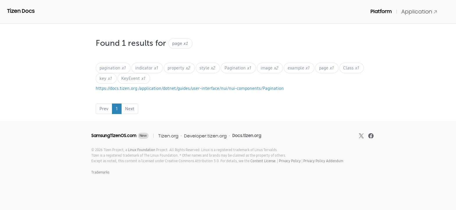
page (326, 68)
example (298, 68)
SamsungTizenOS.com (113, 135)
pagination (112, 68)
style (207, 68)
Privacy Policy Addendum (323, 160)
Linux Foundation (141, 149)
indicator (146, 68)
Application (419, 11)
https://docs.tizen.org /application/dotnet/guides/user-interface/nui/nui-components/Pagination (190, 88)
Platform (381, 11)
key (105, 78)
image (269, 68)
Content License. (263, 160)
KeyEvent (133, 78)
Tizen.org (168, 136)
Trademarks (100, 172)
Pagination (238, 68)
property (179, 68)
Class (351, 68)
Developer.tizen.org (205, 136)
